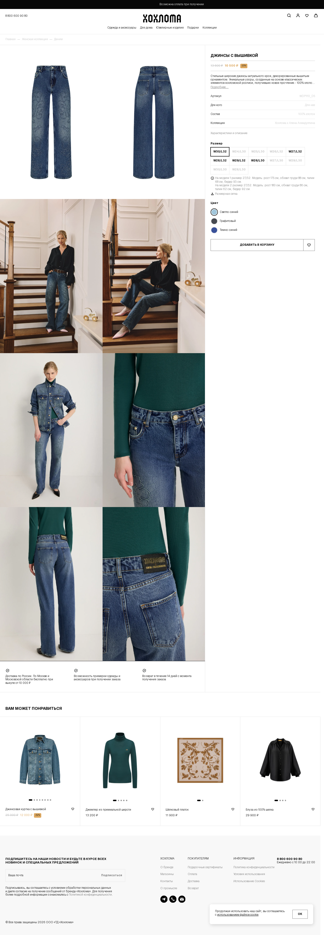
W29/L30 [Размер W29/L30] (295, 161)
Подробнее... (219, 87)
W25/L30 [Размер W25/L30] (257, 152)
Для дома (146, 28)
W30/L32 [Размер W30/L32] (220, 152)
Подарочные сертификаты (205, 867)
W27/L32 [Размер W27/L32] (295, 152)
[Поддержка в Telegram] (164, 899)
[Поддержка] (173, 899)
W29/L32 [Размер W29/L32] (238, 161)
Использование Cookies (249, 881)
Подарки (193, 28)
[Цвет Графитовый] (263, 221)
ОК (300, 914)
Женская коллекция (35, 39)
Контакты (166, 881)
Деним (58, 39)
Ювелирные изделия (170, 28)
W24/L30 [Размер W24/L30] (239, 152)
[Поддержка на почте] (182, 899)
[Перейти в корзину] (316, 15)
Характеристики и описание (229, 133)
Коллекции (210, 28)
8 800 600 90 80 (296, 861)
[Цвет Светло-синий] (263, 212)
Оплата (192, 874)
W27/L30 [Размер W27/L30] (276, 161)
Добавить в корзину (257, 245)
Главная (10, 39)
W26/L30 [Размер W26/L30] (257, 161)
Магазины (167, 874)
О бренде (166, 867)
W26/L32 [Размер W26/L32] (276, 152)
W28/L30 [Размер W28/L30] (238, 170)
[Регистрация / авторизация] (298, 15)
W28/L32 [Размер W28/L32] (220, 161)
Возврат (193, 888)
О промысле (168, 888)
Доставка (193, 881)
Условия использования (249, 874)
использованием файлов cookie (237, 915)
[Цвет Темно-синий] (263, 230)
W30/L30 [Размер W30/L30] (220, 170)
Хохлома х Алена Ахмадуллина (295, 123)
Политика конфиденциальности (253, 867)
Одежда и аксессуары (121, 28)
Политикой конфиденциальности (90, 895)
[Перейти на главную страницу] (162, 18)
